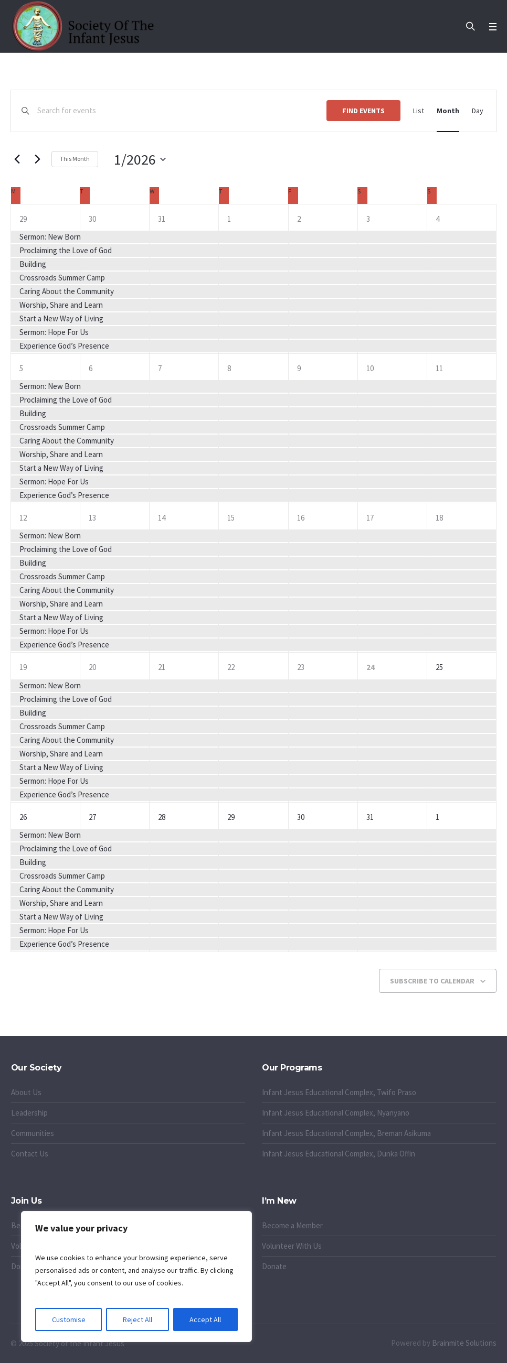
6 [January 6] (90, 368)
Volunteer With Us (292, 1246)
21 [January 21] (161, 667)
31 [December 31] (161, 219)
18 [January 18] (439, 518)
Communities (32, 1133)
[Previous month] (16, 159)
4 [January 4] (437, 219)
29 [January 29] (231, 817)
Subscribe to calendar (432, 981)
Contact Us (29, 1154)
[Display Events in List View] (418, 111)
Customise (69, 1319)
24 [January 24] (370, 667)
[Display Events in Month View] (448, 111)
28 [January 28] (161, 817)
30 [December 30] (92, 219)
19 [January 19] (23, 667)
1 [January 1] (229, 219)
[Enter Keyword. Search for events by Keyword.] (181, 111)
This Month (75, 159)
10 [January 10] (370, 368)
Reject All (137, 1319)
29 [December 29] (23, 219)
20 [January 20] (92, 667)
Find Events (363, 110)
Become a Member (292, 1225)
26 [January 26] (23, 817)
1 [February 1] (437, 817)
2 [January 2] (299, 219)
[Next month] (37, 159)
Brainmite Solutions (464, 1343)
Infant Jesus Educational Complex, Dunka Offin (338, 1154)
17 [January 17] (370, 518)
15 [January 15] (231, 518)
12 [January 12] (23, 518)
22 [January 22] (231, 667)
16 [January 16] (300, 518)
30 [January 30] (300, 817)
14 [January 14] (161, 518)
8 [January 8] (229, 368)
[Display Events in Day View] (477, 111)
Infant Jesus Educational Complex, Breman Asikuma (346, 1133)
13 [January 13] (92, 518)
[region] (136, 1276)
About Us (26, 1092)
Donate (274, 1266)
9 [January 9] (299, 368)
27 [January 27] (92, 817)
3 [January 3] (368, 219)
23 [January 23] (300, 667)
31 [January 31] (370, 817)
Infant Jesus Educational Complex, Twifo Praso (339, 1092)
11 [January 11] (439, 368)
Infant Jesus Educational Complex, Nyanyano (335, 1113)
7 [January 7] (160, 368)
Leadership (29, 1113)
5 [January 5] (21, 368)
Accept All (205, 1319)
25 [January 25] (439, 667)
